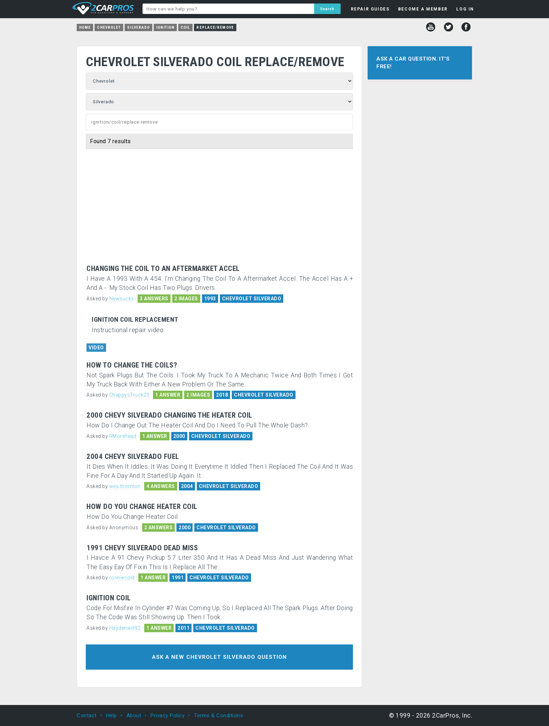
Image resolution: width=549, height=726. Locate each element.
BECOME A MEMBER (423, 9)
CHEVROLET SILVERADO (252, 298)
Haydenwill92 (125, 628)
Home (85, 27)
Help (111, 715)
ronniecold (122, 577)
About (133, 715)
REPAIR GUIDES (370, 9)
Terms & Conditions (218, 715)
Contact (87, 715)
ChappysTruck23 (129, 395)
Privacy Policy (168, 715)
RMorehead (123, 436)
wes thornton (125, 486)
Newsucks (121, 298)
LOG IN (465, 9)
